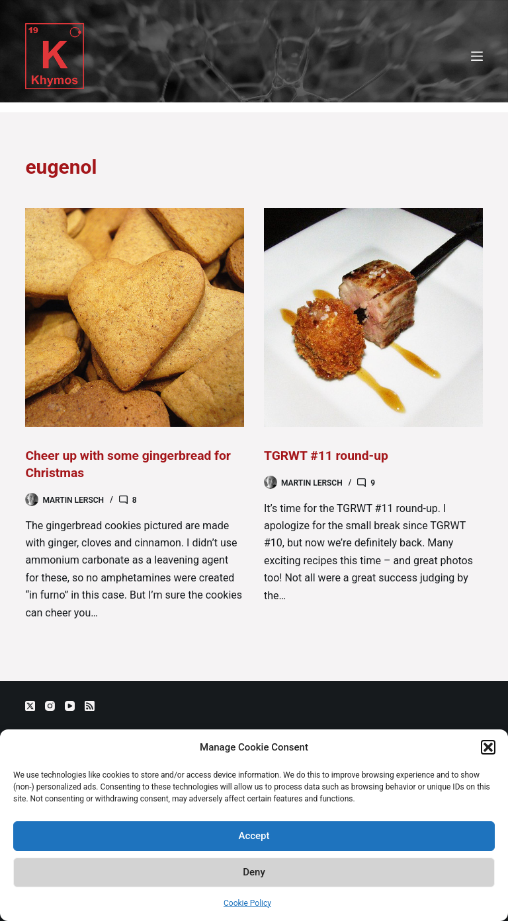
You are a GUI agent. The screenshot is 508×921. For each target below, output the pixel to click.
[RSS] (90, 706)
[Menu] (477, 56)
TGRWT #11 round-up (328, 455)
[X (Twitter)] (30, 706)
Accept (253, 836)
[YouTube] (70, 706)
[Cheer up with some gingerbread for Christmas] (134, 317)
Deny (254, 872)
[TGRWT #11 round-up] (373, 317)
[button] (488, 747)
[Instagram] (50, 706)
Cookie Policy (247, 903)
